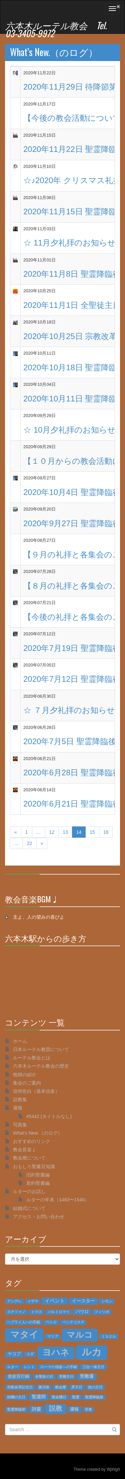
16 (106, 832)
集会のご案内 (27, 1083)
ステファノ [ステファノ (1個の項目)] (16, 1312)
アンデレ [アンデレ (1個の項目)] (14, 1301)
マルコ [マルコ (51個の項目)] (80, 1334)
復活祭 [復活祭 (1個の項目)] (43, 1387)
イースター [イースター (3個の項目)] (83, 1301)
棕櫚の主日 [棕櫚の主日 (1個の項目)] (16, 1397)
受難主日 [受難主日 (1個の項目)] (66, 1376)
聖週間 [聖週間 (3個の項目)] (39, 1396)
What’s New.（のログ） (54, 52)
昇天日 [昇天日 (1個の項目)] (76, 1387)
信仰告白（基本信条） (36, 1091)
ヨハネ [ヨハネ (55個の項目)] (55, 1352)
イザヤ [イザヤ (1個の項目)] (32, 1301)
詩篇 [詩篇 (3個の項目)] (36, 1409)
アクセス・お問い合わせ (38, 1216)
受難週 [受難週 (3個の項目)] (87, 1376)
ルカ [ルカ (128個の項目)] (92, 1351)
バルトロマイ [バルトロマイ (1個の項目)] (59, 1312)
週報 (17, 1107)
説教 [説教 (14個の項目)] (55, 1408)
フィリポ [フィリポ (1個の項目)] (101, 1312)
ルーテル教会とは (31, 1057)
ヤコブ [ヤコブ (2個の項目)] (14, 1354)
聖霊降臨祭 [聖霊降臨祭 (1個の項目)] (94, 1397)
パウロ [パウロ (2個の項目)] (82, 1311)
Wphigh (113, 1469)
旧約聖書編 (38, 1174)
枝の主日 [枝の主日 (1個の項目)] (95, 1387)
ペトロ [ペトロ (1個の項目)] (51, 1322)
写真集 (20, 1124)
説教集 (20, 1099)
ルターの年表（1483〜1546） (57, 1199)
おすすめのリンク (31, 1141)
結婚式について (29, 1208)
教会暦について (29, 1158)
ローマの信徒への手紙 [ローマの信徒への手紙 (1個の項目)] (58, 1367)
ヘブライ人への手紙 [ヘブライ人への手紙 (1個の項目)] (23, 1322)
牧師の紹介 (24, 1074)
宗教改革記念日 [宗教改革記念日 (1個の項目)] (20, 1387)
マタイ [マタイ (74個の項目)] (24, 1335)
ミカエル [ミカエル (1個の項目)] (108, 1336)
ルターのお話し (29, 1191)
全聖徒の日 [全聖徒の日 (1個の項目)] (44, 1376)
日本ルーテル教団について (41, 1049)
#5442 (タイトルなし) (49, 1116)
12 (52, 832)
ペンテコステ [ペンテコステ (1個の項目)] (73, 1322)
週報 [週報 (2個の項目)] (74, 1409)
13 (65, 832)
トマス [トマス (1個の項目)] (36, 1312)
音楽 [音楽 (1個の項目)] (88, 1409)
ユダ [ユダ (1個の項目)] (30, 1354)
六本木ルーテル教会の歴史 (41, 1066)
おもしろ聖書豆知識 (34, 1166)
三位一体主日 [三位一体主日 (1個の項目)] (93, 1367)
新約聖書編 (38, 1183)
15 (92, 832)
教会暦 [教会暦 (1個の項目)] (60, 1387)
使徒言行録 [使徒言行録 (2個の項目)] (18, 1376)
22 (29, 843)
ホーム (20, 1041)
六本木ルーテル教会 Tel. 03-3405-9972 (56, 29)
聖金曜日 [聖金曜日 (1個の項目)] (59, 1397)
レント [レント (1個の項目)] (29, 1367)
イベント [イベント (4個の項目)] (55, 1300)
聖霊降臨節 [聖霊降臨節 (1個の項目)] (16, 1409)
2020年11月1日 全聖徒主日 (72, 305)
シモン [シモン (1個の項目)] (106, 1301)
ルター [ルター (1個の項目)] (12, 1367)
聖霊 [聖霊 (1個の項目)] (75, 1397)
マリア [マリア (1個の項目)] (52, 1336)
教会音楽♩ (24, 1149)
